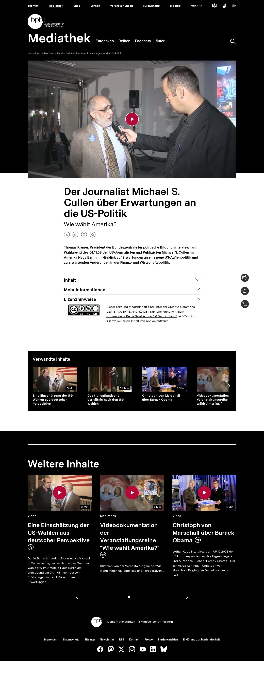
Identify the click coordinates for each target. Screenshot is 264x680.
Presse (148, 639)
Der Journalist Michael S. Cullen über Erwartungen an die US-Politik (83, 53)
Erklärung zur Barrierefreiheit (201, 639)
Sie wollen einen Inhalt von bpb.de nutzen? (137, 321)
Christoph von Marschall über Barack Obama (161, 397)
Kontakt (134, 639)
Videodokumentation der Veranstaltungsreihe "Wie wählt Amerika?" (216, 399)
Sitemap (90, 639)
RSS (121, 639)
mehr (196, 5)
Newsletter (107, 639)
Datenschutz (71, 639)
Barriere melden (168, 639)
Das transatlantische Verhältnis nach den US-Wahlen (106, 399)
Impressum (51, 639)
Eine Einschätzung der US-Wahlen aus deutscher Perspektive (53, 399)
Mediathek (33, 53)
